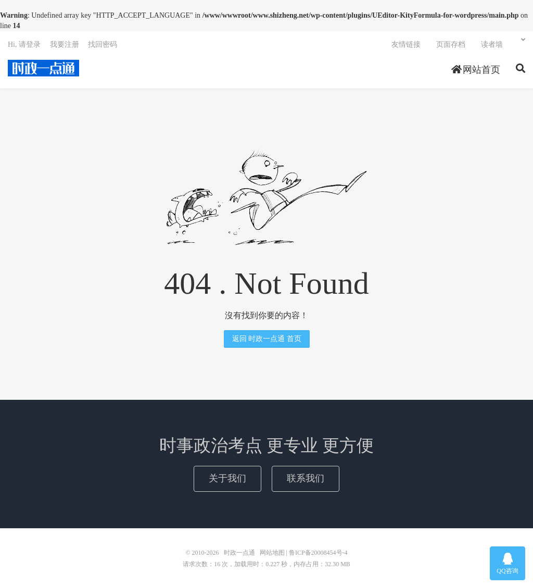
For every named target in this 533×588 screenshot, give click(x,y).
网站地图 (272, 552)
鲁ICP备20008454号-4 (318, 552)
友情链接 (406, 44)
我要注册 (64, 44)
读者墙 (492, 44)
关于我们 (227, 478)
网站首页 (476, 69)
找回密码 (102, 44)
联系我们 (305, 478)
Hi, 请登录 (24, 44)
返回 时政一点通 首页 (266, 339)
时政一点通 (43, 68)
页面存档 (450, 44)
